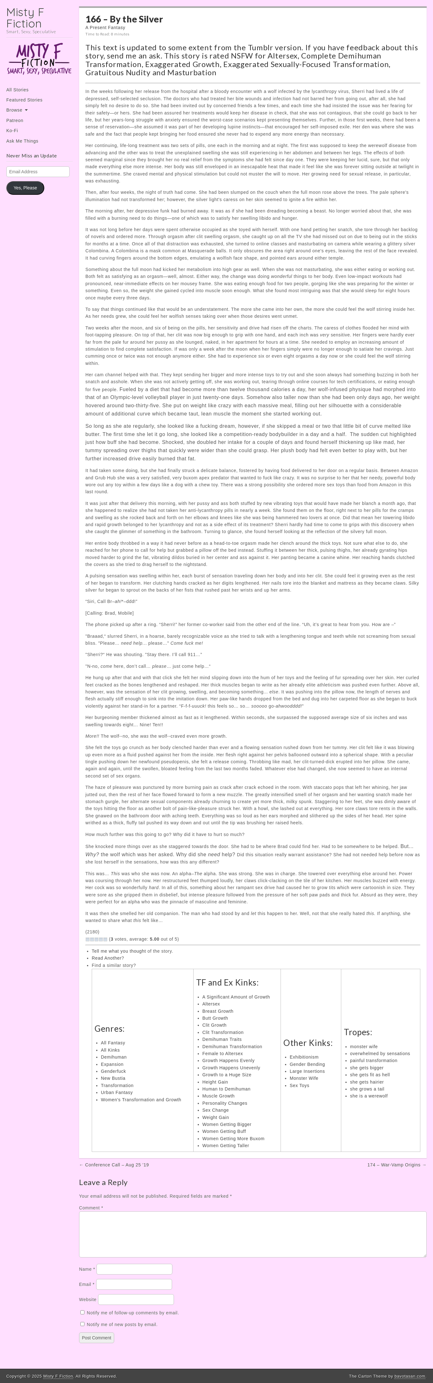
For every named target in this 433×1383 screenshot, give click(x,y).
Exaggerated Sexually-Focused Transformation (306, 64)
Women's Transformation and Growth (141, 1099)
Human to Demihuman (226, 1088)
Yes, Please (25, 187)
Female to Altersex (222, 1053)
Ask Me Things (22, 141)
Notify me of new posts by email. (122, 1332)
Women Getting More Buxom (233, 1138)
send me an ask (134, 55)
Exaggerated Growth (182, 64)
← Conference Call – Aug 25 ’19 (114, 1164)
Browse (14, 110)
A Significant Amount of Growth (236, 996)
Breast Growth (218, 1011)
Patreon (14, 120)
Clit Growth (214, 1025)
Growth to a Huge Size (227, 1074)
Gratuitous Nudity (118, 72)
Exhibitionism (304, 1057)
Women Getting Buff (224, 1131)
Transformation (117, 1085)
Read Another (106, 958)
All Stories (17, 89)
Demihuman (114, 1057)
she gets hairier (367, 1082)
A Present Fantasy (105, 27)
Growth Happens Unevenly (231, 1067)
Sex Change (215, 1110)
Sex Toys (299, 1085)
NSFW (242, 55)
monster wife (364, 1046)
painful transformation (374, 1060)
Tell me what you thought (119, 951)
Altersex (283, 55)
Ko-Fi (12, 130)
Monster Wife (304, 1078)
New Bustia (113, 1078)
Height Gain (215, 1082)
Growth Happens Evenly (228, 1060)
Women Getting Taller (225, 1145)
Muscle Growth (218, 1095)
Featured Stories (24, 99)
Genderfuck (113, 1071)
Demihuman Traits (222, 1039)
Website (87, 1307)
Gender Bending (307, 1064)
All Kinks (110, 1050)
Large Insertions (307, 1071)
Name (87, 1276)
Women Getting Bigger (226, 1124)
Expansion (112, 1064)
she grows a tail (367, 1088)
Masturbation (191, 72)
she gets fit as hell (370, 1074)
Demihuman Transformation (232, 1046)
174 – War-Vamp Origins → (397, 1164)
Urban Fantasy (117, 1092)
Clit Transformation (223, 1032)
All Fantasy (113, 1042)
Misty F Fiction (25, 17)
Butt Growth (215, 1018)
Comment (91, 1207)
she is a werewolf (369, 1095)
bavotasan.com (409, 1376)
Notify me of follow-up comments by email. (133, 1320)
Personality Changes (225, 1103)
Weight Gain (215, 1117)
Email (87, 1291)
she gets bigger (367, 1067)
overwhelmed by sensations (380, 1053)
